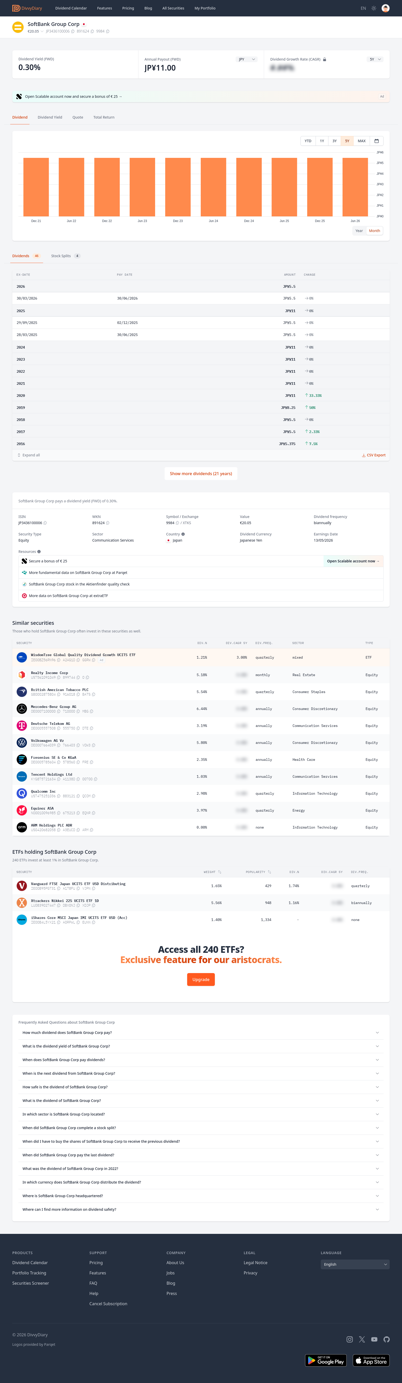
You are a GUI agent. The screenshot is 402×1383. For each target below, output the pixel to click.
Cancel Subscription (108, 1304)
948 (268, 902)
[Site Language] (363, 8)
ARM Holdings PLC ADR (51, 824)
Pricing (128, 8)
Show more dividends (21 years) (201, 473)
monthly (263, 675)
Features (104, 8)
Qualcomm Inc (43, 790)
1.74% (294, 885)
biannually (361, 902)
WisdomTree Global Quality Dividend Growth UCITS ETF (83, 654)
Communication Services (315, 725)
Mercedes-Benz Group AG (53, 706)
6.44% (202, 708)
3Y (335, 140)
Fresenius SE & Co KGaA (53, 757)
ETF (369, 657)
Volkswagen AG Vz (47, 740)
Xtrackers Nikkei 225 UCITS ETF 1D (65, 900)
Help (93, 1293)
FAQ (93, 1283)
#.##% (282, 67)
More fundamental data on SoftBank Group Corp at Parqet (78, 572)
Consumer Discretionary (315, 708)
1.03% (202, 776)
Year (359, 230)
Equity (372, 675)
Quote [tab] (78, 117)
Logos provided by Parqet (33, 1344)
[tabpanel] (201, 186)
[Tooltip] (182, 534)
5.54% (202, 691)
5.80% (202, 742)
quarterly (265, 657)
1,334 (266, 919)
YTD (308, 140)
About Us (175, 1262)
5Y (347, 140)
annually (264, 708)
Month (374, 230)
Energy (299, 810)
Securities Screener (30, 1283)
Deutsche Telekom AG (50, 723)
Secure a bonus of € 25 (48, 561)
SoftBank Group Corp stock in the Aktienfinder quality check (79, 584)
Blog (171, 1283)
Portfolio (205, 8)
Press (172, 1293)
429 (268, 885)
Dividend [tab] (19, 117)
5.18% (202, 675)
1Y (322, 140)
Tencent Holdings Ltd (51, 773)
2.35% (202, 759)
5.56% (216, 902)
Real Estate (304, 675)
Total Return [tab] (104, 117)
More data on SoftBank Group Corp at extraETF (68, 595)
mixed (298, 657)
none (260, 827)
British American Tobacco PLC (59, 689)
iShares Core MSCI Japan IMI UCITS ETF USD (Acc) (79, 917)
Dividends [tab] (26, 255)
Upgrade (201, 979)
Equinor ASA (42, 807)
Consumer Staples (309, 691)
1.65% (216, 885)
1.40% (216, 919)
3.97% (202, 810)
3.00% (242, 657)
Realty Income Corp (49, 672)
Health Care (304, 759)
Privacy (250, 1273)
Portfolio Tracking (29, 1273)
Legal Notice (255, 1262)
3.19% (202, 725)
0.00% (202, 827)
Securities (173, 8)
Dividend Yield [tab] (50, 117)
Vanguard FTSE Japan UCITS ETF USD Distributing (78, 883)
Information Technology (315, 793)
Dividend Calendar (71, 8)
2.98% (202, 793)
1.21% (202, 657)
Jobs (171, 1273)
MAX (362, 140)
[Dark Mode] (373, 8)
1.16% (294, 902)
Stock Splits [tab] (66, 255)
